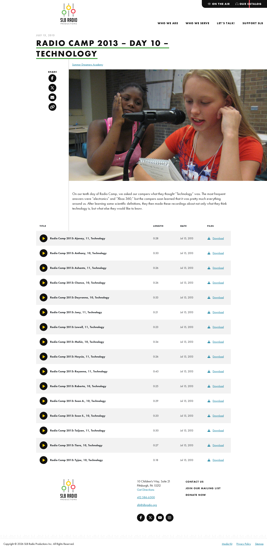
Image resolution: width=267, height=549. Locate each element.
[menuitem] (168, 23)
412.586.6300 (146, 497)
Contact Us (195, 481)
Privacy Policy (243, 544)
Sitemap (259, 544)
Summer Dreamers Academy (87, 64)
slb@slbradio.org (147, 505)
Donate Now (196, 495)
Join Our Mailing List (203, 488)
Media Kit (227, 544)
